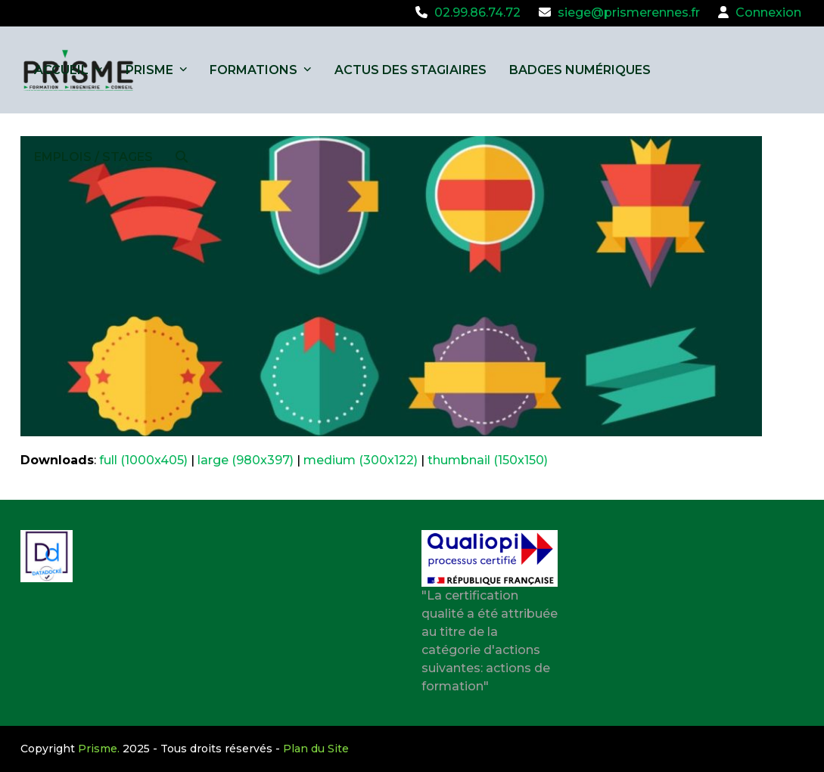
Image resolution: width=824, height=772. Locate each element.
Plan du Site (316, 748)
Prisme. (99, 748)
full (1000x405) (143, 460)
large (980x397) (245, 460)
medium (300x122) (360, 460)
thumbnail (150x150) (488, 460)
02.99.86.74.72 (477, 12)
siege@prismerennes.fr (629, 12)
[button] (181, 156)
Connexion (768, 12)
